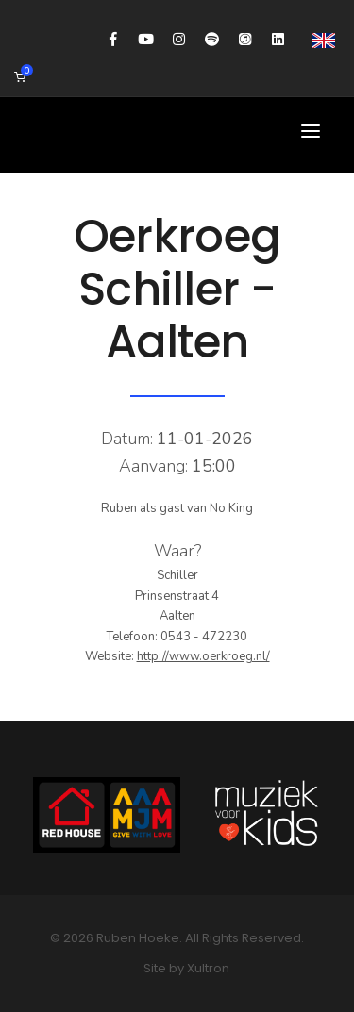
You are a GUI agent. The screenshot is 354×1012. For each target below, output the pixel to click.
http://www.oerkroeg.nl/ (203, 656)
